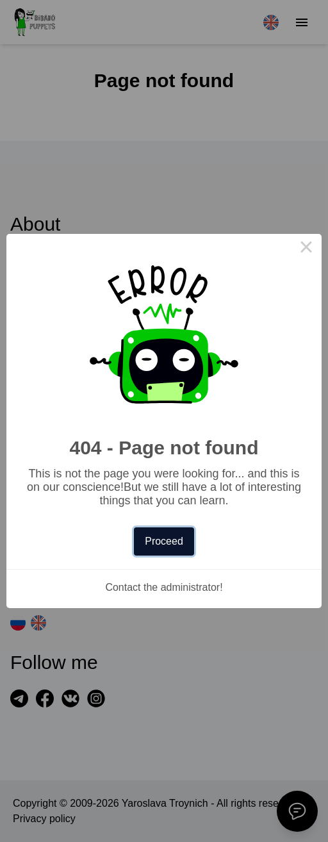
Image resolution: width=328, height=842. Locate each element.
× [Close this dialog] (306, 249)
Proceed (164, 541)
